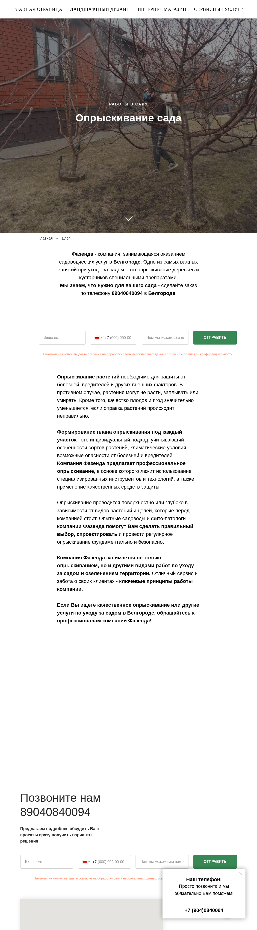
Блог (66, 238)
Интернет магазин (162, 9)
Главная (46, 238)
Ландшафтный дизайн (100, 9)
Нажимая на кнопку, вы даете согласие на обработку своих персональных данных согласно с (113, 354)
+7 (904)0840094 (204, 910)
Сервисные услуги (219, 9)
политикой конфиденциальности (208, 354)
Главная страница (37, 9)
